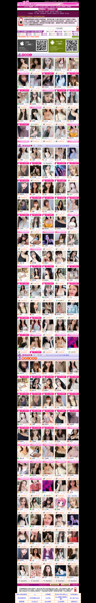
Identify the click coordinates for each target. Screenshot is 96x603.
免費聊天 (27, 87)
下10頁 (63, 145)
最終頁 (67, 145)
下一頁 (59, 145)
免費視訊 (27, 70)
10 (57, 145)
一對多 (77, 121)
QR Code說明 (75, 36)
